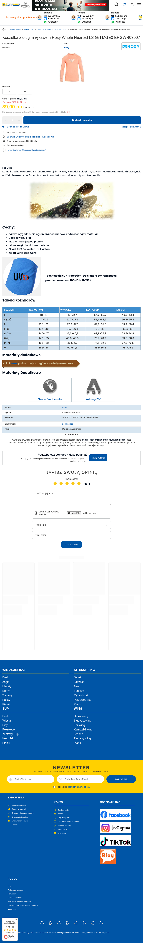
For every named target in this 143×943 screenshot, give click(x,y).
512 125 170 (87, 16)
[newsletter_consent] (54, 787)
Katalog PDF (93, 399)
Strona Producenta (50, 399)
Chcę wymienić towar (20, 821)
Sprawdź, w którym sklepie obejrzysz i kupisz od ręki (30, 137)
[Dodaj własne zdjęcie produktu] (87, 513)
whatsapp (53, 22)
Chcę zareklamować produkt (22, 813)
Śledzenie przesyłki (19, 809)
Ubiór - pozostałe (44, 29)
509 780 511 (54, 16)
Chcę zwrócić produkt (20, 817)
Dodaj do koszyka (82, 120)
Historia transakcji (64, 825)
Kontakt (15, 825)
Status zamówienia (19, 805)
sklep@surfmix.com (65, 933)
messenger (53, 18)
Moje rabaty (62, 829)
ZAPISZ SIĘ (121, 779)
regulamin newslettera (79, 787)
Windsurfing (28, 29)
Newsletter (62, 833)
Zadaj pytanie (98, 458)
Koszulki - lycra (60, 29)
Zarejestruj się (63, 810)
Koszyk (60, 814)
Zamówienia (16, 797)
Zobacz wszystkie (20, 17)
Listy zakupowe (64, 818)
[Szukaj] (116, 4)
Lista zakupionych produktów (69, 822)
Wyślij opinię (71, 544)
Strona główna (15, 29)
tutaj (14, 363)
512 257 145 (121, 16)
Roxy (66, 47)
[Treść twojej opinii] (71, 497)
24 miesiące (67, 424)
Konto (58, 802)
